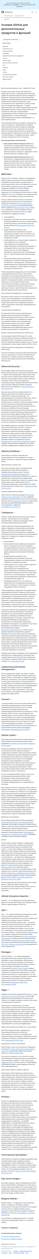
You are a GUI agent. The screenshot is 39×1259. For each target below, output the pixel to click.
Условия (15, 1251)
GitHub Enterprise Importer (15, 896)
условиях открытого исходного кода (23, 940)
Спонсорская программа (14, 1154)
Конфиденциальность (25, 1251)
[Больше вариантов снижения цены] (20, 39)
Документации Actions (22, 208)
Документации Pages (16, 1053)
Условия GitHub (19, 15)
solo (2, 944)
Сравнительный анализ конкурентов (13, 668)
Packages (7, 952)
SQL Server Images (11, 1178)
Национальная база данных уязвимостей (14, 474)
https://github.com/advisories (19, 501)
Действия (7, 174)
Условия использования (16, 944)
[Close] (34, 3)
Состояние (4, 1253)
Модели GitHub (10, 1198)
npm (4, 910)
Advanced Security (11, 366)
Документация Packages (20, 968)
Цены (10, 1253)
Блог (27, 1253)
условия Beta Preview (17, 661)
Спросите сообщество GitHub (10, 1236)
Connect (6, 699)
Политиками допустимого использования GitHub (17, 822)
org (6, 944)
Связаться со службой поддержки (11, 1239)
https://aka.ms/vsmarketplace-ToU (12, 630)
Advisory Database (11, 451)
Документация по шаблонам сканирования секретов (18, 441)
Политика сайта (8, 15)
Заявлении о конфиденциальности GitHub (21, 873)
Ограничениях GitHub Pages (14, 1040)
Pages (5, 989)
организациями (6, 938)
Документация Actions (19, 186)
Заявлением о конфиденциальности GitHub (15, 729)
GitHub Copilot (9, 735)
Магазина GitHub (6, 867)
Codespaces (8, 512)
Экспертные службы (19, 1253)
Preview (6, 1096)
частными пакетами (28, 936)
